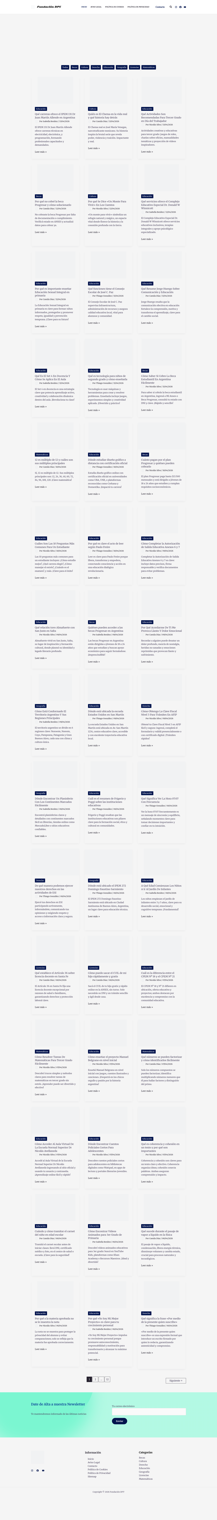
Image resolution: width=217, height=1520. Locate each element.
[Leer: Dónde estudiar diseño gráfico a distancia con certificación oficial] (108, 443)
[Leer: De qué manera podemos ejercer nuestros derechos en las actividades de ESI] (55, 883)
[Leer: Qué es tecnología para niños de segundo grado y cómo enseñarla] (108, 356)
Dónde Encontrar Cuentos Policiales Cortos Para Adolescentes (105, 1172)
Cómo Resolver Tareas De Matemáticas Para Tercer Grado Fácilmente (51, 1085)
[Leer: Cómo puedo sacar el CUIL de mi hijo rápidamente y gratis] (108, 970)
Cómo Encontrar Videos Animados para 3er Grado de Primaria (107, 1259)
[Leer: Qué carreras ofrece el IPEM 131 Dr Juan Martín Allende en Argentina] (55, 90)
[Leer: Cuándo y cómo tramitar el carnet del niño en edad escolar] (55, 1232)
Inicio (88, 1482)
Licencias (138, 67)
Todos (59, 67)
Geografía (123, 67)
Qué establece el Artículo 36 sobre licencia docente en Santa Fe (53, 997)
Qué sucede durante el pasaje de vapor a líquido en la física (160, 1257)
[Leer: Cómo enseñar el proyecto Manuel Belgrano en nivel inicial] (108, 1057)
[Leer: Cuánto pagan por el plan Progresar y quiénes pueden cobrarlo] (161, 443)
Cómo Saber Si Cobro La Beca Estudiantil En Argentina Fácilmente (160, 383)
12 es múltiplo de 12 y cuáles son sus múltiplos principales (54, 469)
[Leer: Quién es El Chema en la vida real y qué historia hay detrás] (108, 90)
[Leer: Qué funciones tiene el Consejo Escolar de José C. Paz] (108, 268)
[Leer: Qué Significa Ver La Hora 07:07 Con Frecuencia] (161, 792)
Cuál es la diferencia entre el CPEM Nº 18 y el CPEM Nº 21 (159, 995)
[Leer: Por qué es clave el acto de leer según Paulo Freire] (108, 530)
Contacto (89, 1489)
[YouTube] (185, 7)
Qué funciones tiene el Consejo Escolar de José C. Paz (108, 294)
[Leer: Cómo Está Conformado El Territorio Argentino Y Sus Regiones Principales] (55, 705)
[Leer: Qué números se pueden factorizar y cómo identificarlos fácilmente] (161, 1057)
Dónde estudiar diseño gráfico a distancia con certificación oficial (108, 471)
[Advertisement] (108, 34)
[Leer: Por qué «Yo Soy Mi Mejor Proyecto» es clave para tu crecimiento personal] (108, 1319)
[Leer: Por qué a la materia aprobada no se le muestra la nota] (55, 1319)
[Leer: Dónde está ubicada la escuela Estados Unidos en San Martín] (108, 705)
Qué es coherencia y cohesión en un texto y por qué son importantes (160, 1172)
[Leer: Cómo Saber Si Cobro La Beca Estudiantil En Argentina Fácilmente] (161, 356)
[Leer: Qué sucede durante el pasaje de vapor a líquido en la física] (161, 1232)
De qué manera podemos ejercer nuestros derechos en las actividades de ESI (54, 910)
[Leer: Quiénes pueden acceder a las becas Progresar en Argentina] (108, 618)
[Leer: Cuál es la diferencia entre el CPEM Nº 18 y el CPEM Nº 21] (161, 970)
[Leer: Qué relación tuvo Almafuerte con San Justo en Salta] (55, 618)
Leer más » (41, 156)
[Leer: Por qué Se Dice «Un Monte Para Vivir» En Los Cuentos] (108, 181)
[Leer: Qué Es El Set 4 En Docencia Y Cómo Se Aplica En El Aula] (55, 356)
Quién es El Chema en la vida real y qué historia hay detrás (107, 116)
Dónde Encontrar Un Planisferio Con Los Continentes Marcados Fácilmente (50, 821)
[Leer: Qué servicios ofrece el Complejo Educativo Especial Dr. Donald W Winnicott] (161, 181)
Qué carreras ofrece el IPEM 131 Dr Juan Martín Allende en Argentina (54, 118)
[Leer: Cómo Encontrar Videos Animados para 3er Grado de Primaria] (108, 1232)
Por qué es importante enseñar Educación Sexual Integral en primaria (55, 296)
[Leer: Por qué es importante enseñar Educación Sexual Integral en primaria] (55, 268)
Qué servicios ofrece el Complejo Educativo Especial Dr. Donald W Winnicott (160, 209)
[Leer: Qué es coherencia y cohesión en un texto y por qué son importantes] (161, 1144)
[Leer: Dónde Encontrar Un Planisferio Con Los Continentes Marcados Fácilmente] (55, 792)
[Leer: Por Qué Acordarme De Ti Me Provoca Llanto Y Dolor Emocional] (161, 618)
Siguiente (175, 1403)
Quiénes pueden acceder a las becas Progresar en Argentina (107, 643)
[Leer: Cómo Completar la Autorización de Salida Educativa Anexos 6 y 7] (161, 530)
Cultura (81, 67)
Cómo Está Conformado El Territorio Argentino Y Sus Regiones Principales (52, 732)
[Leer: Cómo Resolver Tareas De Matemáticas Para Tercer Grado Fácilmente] (55, 1057)
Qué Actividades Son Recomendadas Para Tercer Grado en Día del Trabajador (159, 118)
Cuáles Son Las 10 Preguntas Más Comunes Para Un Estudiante (54, 558)
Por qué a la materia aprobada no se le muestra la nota (54, 1344)
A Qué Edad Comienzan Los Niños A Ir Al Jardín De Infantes (159, 910)
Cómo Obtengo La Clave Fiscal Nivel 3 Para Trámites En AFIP (161, 730)
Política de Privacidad (96, 1496)
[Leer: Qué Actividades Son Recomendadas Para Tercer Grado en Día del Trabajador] (161, 90)
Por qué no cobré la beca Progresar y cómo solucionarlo (55, 207)
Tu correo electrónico (149, 1433)
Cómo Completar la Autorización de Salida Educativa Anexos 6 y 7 (156, 558)
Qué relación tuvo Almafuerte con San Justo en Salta (54, 643)
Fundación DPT (49, 6)
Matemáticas (154, 67)
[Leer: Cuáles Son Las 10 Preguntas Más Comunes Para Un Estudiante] (55, 530)
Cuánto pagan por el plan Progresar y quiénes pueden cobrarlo (159, 471)
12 (107, 1403)
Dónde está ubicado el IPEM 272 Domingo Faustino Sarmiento (106, 910)
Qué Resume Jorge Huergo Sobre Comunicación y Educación (158, 296)
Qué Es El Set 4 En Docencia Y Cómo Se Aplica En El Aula (54, 381)
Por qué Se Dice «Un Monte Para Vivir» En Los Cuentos (106, 207)
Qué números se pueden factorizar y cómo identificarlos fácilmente (157, 1085)
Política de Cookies (95, 1492)
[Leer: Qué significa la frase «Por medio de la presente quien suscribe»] (161, 1319)
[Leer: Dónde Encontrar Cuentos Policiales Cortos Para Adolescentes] (108, 1144)
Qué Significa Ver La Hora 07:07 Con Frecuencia (158, 817)
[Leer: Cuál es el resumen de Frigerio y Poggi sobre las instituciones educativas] (108, 792)
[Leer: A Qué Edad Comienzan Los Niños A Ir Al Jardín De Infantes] (161, 883)
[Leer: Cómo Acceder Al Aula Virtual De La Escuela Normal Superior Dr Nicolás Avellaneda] (55, 1144)
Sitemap (89, 1499)
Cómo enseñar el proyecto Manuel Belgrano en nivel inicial (105, 1085)
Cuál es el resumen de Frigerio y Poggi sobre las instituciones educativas (108, 819)
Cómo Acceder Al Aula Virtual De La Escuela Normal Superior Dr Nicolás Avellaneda (55, 1172)
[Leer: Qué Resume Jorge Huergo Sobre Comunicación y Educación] (161, 268)
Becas (70, 67)
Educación (108, 67)
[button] (160, 7)
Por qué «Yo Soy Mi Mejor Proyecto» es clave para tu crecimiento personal (105, 1346)
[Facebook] (180, 7)
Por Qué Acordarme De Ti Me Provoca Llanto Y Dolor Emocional (160, 645)
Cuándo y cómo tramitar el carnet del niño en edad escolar (55, 1257)
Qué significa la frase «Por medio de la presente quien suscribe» (159, 1346)
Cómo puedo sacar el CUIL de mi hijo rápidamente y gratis (107, 995)
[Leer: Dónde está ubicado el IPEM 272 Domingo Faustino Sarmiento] (108, 883)
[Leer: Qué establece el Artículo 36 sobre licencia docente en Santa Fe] (55, 970)
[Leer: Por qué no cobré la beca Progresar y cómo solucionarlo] (55, 181)
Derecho (94, 67)
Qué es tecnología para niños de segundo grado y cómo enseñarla (107, 383)
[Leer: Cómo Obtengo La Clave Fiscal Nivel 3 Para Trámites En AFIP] (161, 705)
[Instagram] (176, 7)
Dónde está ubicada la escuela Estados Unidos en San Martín (108, 730)
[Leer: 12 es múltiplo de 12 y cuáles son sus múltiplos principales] (55, 443)
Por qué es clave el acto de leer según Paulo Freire (107, 556)
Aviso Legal (91, 1485)
